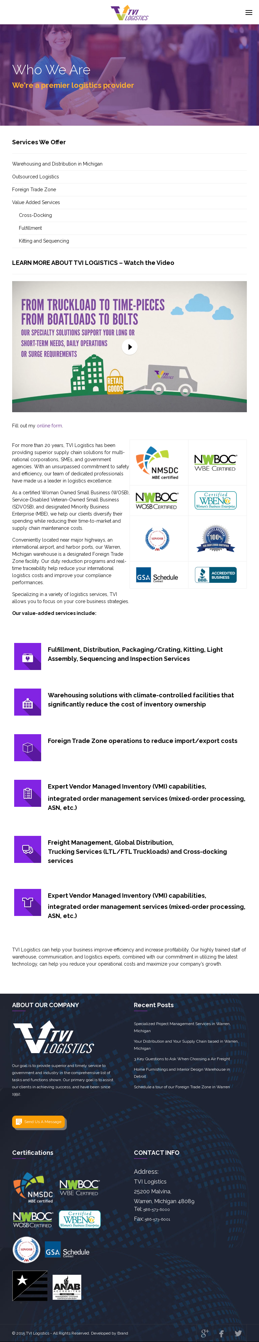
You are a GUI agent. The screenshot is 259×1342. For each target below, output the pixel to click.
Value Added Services (36, 202)
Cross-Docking (35, 215)
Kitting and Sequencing (44, 241)
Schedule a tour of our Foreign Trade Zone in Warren (182, 1087)
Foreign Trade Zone (34, 189)
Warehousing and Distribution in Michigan (57, 164)
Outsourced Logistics (35, 176)
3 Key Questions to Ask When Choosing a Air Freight (182, 1059)
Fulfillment (30, 228)
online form (49, 425)
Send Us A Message (42, 1121)
